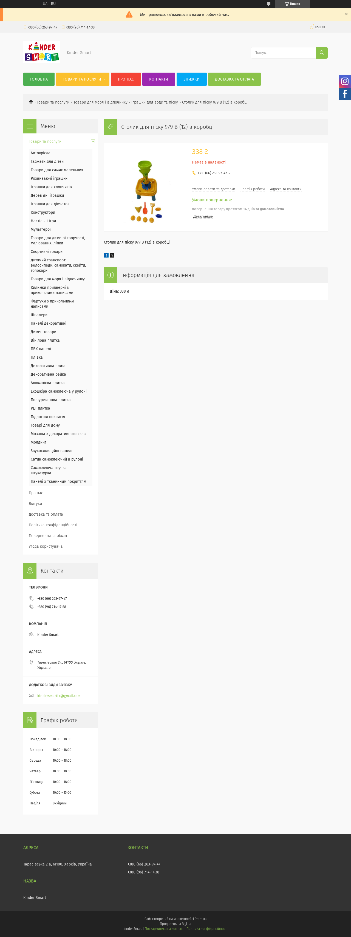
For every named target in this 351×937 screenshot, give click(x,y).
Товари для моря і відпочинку (100, 102)
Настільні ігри (43, 221)
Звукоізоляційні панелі (51, 450)
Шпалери (39, 315)
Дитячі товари (43, 332)
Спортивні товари (47, 251)
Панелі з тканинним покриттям (58, 481)
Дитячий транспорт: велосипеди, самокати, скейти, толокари (58, 265)
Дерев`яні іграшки (47, 195)
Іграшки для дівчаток (50, 204)
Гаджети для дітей (47, 161)
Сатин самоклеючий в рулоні (57, 459)
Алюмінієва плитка (48, 383)
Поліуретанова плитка (51, 400)
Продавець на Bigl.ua (175, 924)
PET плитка (40, 408)
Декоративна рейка (48, 374)
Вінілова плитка (45, 340)
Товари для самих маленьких (57, 170)
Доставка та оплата (234, 79)
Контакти (158, 79)
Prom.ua (200, 919)
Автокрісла (40, 153)
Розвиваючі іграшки (49, 178)
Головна (39, 79)
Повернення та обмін (48, 535)
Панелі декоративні (48, 323)
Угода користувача (46, 546)
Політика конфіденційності (53, 525)
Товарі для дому (45, 425)
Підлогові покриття (48, 417)
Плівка (37, 357)
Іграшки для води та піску (154, 102)
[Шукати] (322, 53)
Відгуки (35, 503)
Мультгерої (41, 229)
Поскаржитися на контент (164, 929)
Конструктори (43, 212)
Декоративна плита (48, 366)
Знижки (191, 79)
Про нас (126, 79)
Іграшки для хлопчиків (51, 187)
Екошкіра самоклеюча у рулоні (59, 391)
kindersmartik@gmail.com (59, 696)
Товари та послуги (82, 79)
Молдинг (38, 442)
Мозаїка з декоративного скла (58, 434)
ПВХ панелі (41, 349)
